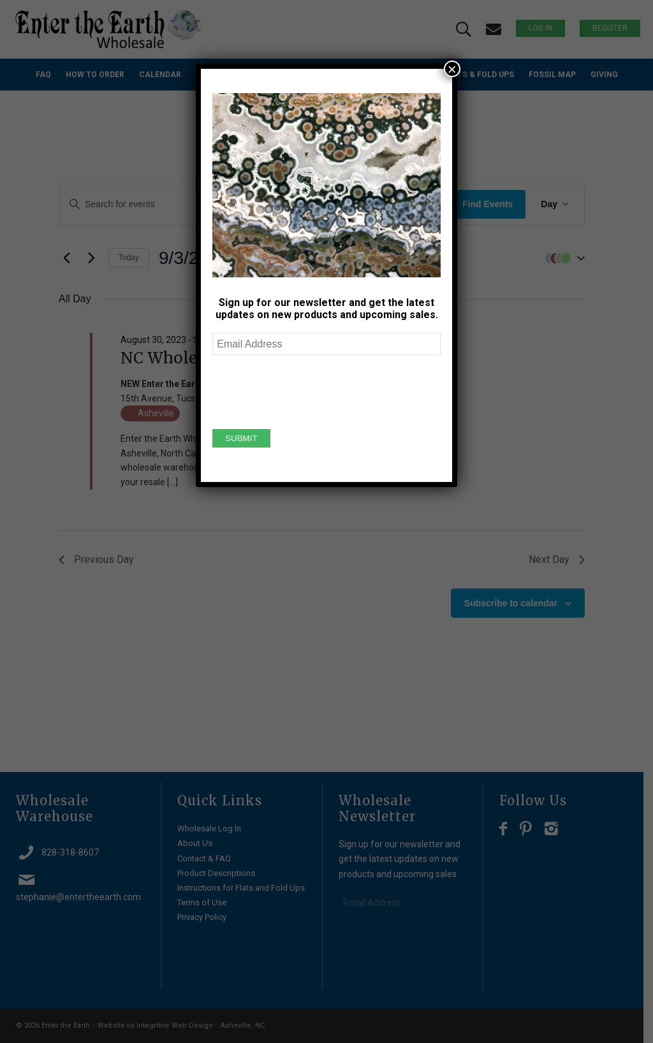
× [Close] (452, 69)
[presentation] (309, 390)
